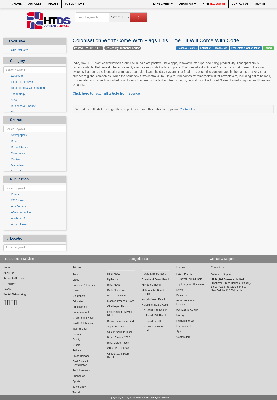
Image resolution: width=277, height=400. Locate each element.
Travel (76, 392)
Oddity (76, 339)
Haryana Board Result (154, 273)
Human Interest (185, 320)
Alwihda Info (18, 218)
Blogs (76, 279)
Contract (16, 159)
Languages (163, 3)
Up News (112, 279)
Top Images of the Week (190, 284)
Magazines (18, 165)
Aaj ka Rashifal (115, 326)
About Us (187, 3)
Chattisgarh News (117, 306)
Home (17, 3)
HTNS (214, 3)
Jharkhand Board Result (156, 279)
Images (53, 3)
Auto (14, 100)
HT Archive (9, 283)
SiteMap (8, 289)
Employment (80, 306)
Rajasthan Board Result (155, 304)
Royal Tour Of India (191, 278)
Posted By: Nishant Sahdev (123, 48)
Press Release (81, 356)
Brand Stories (19, 147)
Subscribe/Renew (13, 278)
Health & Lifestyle (22, 81)
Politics (77, 350)
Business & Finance (23, 106)
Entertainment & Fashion (185, 302)
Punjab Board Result (154, 299)
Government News (83, 317)
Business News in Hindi (120, 321)
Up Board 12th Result (154, 315)
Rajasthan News (116, 295)
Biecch (15, 141)
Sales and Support (221, 274)
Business (181, 295)
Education (17, 75)
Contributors (183, 336)
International (80, 328)
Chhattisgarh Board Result (118, 355)
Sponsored (79, 375)
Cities (76, 290)
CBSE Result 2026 (118, 348)
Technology (18, 94)
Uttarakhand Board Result (153, 328)
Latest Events (184, 274)
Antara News (19, 224)
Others (77, 345)
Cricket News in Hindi (119, 332)
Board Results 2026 (118, 337)
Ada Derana (18, 206)
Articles (34, 3)
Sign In (260, 3)
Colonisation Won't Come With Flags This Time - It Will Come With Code (156, 40)
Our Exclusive (19, 50)
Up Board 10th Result (154, 310)
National (77, 334)
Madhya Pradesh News (120, 301)
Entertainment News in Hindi (120, 313)
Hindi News (113, 273)
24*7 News (18, 200)
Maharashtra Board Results (153, 292)
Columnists (18, 153)
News (179, 289)
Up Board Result (151, 321)
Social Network (81, 370)
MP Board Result (151, 284)
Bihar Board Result (118, 342)
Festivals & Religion (187, 309)
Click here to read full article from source (106, 93)
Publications (74, 3)
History (180, 315)
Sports (76, 381)
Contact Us (240, 3)
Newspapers (19, 135)
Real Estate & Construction (28, 87)
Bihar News (113, 284)
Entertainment (81, 312)
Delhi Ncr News (116, 290)
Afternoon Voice (21, 212)
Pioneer (16, 194)
